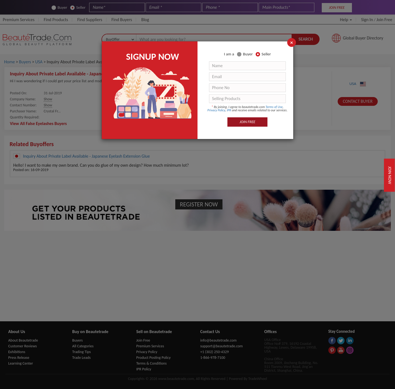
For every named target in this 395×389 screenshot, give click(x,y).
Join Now (389, 174)
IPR (229, 110)
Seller (263, 54)
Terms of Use (274, 107)
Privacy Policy (216, 110)
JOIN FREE (247, 122)
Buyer (245, 54)
